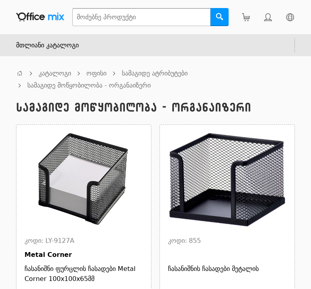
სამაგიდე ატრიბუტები (155, 73)
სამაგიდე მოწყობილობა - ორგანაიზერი (89, 85)
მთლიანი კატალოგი (47, 45)
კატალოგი (55, 73)
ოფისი (96, 73)
